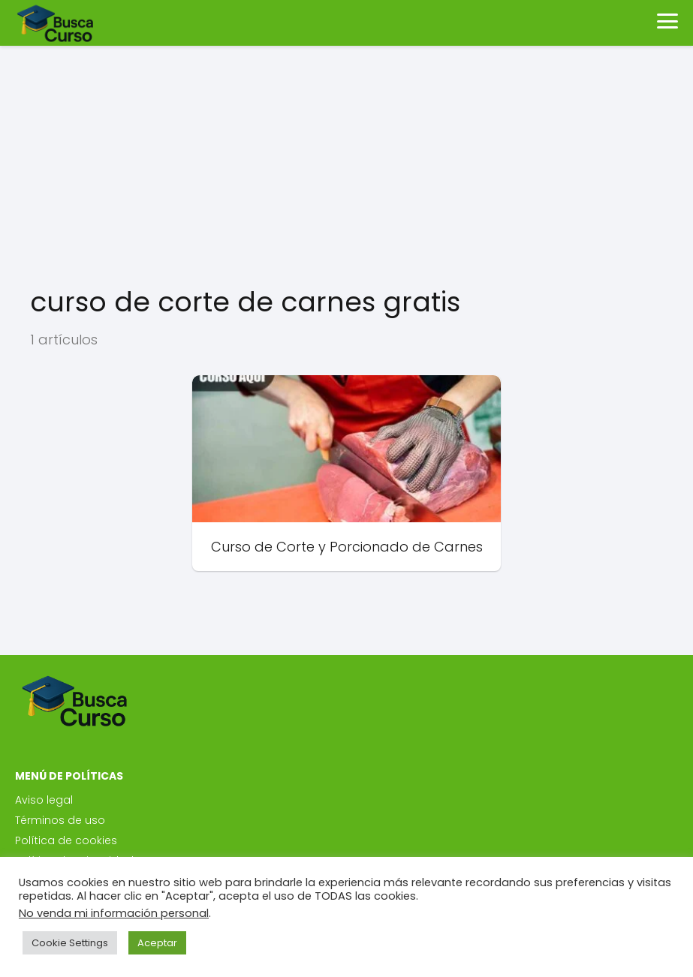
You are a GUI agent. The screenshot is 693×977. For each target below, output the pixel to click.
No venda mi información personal (114, 913)
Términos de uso (60, 820)
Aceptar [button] (157, 943)
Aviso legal (44, 799)
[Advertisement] (346, 165)
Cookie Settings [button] (70, 943)
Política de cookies (66, 840)
